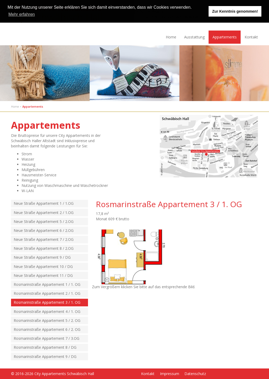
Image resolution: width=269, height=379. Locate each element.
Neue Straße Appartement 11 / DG (43, 275)
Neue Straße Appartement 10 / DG (43, 266)
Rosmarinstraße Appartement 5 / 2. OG (47, 320)
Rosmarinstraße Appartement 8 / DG (45, 347)
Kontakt (251, 36)
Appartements (225, 36)
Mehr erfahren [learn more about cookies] (21, 14)
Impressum (169, 373)
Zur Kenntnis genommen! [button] (235, 11)
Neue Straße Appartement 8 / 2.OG (44, 248)
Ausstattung (194, 36)
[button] (193, 8)
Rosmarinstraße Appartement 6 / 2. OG (47, 329)
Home (171, 36)
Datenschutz (195, 373)
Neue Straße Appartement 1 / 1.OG (44, 203)
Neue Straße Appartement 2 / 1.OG (44, 212)
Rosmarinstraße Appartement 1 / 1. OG (47, 284)
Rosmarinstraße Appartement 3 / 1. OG (47, 302)
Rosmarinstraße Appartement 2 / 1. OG (47, 293)
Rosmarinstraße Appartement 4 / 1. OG (47, 311)
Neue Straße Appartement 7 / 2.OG (44, 239)
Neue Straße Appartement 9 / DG (42, 257)
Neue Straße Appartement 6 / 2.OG (44, 230)
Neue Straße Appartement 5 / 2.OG (44, 221)
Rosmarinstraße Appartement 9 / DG (45, 356)
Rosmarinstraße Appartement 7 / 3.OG (46, 338)
